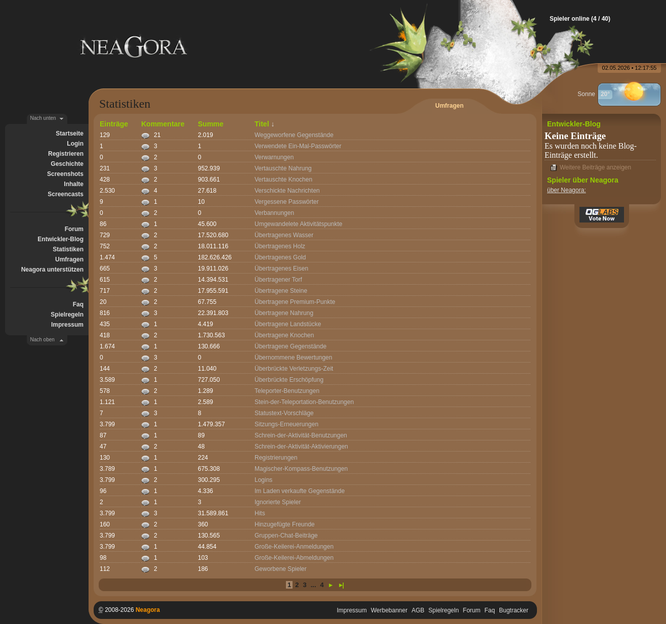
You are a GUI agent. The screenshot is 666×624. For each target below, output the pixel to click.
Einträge (114, 124)
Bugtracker (513, 610)
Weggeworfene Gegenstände (294, 135)
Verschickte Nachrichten (287, 190)
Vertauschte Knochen (283, 179)
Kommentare (163, 124)
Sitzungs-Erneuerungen (286, 424)
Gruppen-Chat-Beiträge (286, 535)
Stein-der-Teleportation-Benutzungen (304, 402)
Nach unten (43, 118)
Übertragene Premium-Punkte (295, 301)
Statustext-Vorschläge (284, 413)
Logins (263, 479)
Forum (74, 229)
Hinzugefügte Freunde (285, 524)
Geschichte (67, 163)
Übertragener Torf (278, 279)
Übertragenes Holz (280, 246)
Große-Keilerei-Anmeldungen (294, 546)
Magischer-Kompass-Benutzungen (301, 468)
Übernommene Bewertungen (293, 357)
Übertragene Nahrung (284, 313)
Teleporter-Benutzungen (287, 390)
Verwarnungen (274, 157)
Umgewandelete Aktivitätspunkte (298, 224)
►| (340, 585)
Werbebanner (389, 610)
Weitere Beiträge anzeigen (595, 167)
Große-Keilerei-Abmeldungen (294, 557)
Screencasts (66, 194)
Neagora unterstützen (52, 269)
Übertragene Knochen (284, 335)
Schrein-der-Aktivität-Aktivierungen (301, 446)
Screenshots (65, 173)
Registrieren (66, 153)
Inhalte (74, 184)
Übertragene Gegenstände (290, 346)
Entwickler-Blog (60, 239)
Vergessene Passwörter (287, 201)
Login (75, 143)
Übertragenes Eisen (281, 268)
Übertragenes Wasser (284, 235)
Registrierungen (276, 457)
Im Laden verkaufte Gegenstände (300, 491)
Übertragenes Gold (280, 257)
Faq (78, 304)
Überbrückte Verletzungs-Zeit (294, 368)
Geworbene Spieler (281, 568)
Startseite (70, 133)
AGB (417, 610)
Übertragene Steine (281, 290)
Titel (262, 124)
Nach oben (42, 339)
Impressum (67, 324)
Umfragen (69, 259)
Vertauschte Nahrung (283, 168)
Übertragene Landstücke (288, 324)
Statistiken (68, 249)
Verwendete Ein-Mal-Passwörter (298, 146)
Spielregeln (67, 314)
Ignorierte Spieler (278, 502)
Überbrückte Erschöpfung (289, 379)
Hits (260, 513)
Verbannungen (274, 212)
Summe (211, 124)
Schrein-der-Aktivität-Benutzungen (301, 435)
